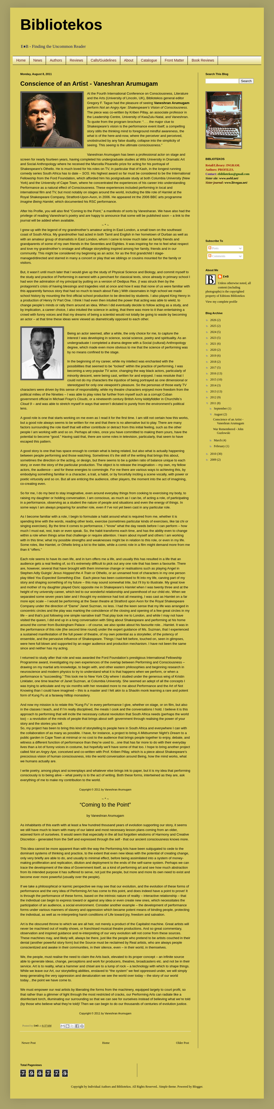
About (128, 60)
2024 (213, 332)
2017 (213, 367)
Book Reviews (203, 60)
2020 (213, 350)
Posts (213, 248)
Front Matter (174, 60)
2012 (213, 397)
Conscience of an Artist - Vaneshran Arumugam (228, 421)
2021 (213, 343)
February (220, 446)
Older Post (182, 1043)
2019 (213, 355)
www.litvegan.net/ (236, 182)
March (218, 440)
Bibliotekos (61, 24)
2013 (213, 391)
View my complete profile (221, 301)
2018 (213, 361)
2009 (213, 459)
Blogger (197, 1086)
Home (21, 60)
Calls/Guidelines (103, 60)
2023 (213, 338)
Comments (216, 256)
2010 (213, 454)
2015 (213, 379)
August (219, 414)
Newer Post (29, 1043)
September (221, 408)
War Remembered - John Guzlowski (228, 430)
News (37, 60)
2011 (213, 403)
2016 (213, 373)
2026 (213, 320)
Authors (56, 60)
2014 (213, 385)
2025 (213, 326)
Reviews (76, 60)
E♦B (226, 276)
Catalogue (149, 60)
